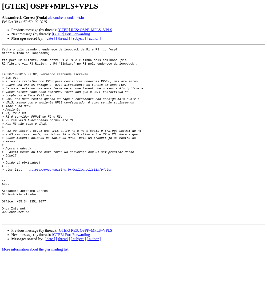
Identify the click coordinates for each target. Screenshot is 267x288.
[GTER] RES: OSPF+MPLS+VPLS (85, 30)
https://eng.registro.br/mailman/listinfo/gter (70, 194)
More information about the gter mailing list (35, 284)
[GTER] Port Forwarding (71, 34)
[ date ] (49, 38)
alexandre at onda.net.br (66, 18)
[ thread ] (63, 38)
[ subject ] (78, 38)
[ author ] (94, 38)
